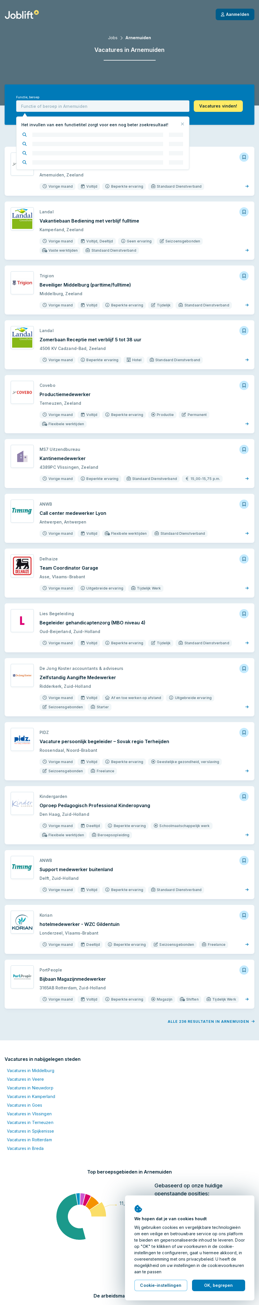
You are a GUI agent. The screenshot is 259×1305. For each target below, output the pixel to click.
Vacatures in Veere (25, 1079)
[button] (218, 106)
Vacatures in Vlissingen (29, 1113)
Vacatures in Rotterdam (29, 1139)
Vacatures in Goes (24, 1105)
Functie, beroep (27, 97)
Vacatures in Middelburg (30, 1070)
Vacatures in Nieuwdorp (30, 1087)
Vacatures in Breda (25, 1148)
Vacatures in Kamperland (31, 1096)
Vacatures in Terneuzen (30, 1122)
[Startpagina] (22, 14)
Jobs (113, 37)
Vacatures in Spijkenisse (30, 1131)
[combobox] (102, 106)
